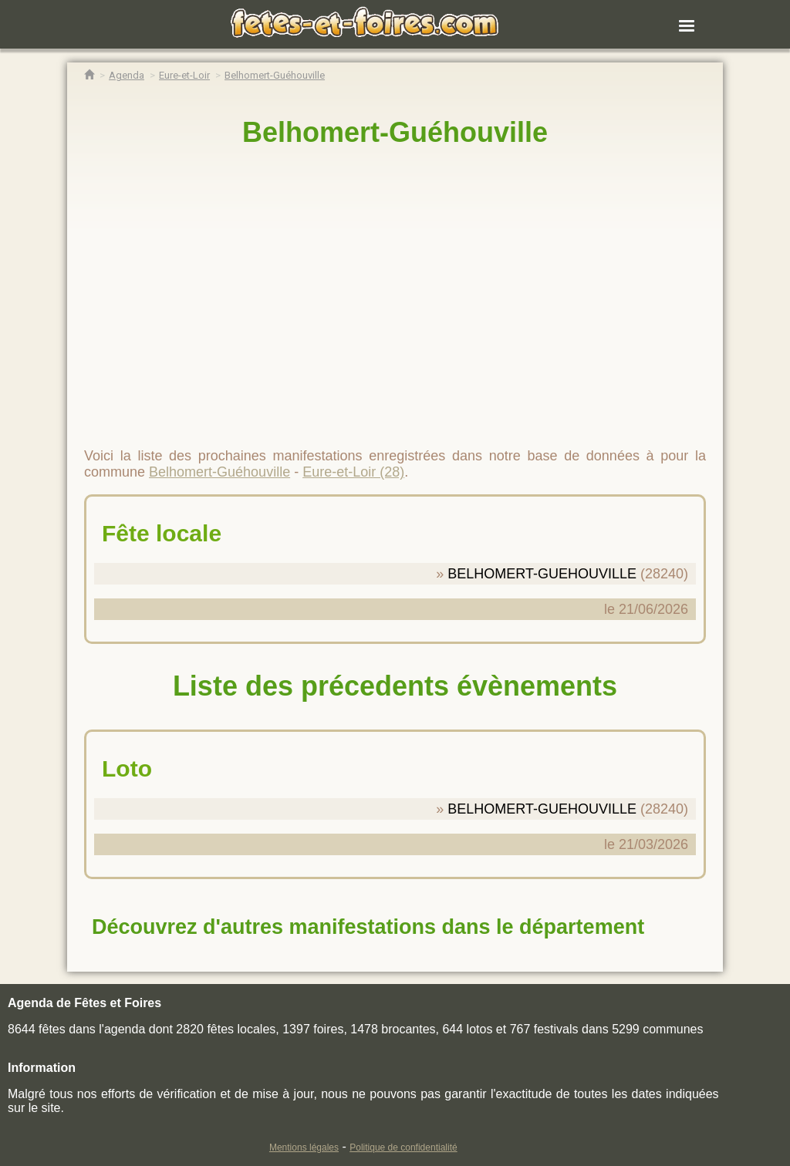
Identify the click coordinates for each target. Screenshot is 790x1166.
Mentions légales (304, 1147)
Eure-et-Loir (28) (353, 472)
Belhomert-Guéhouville (395, 132)
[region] (395, 290)
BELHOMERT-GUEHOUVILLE (541, 573)
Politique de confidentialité (403, 1147)
